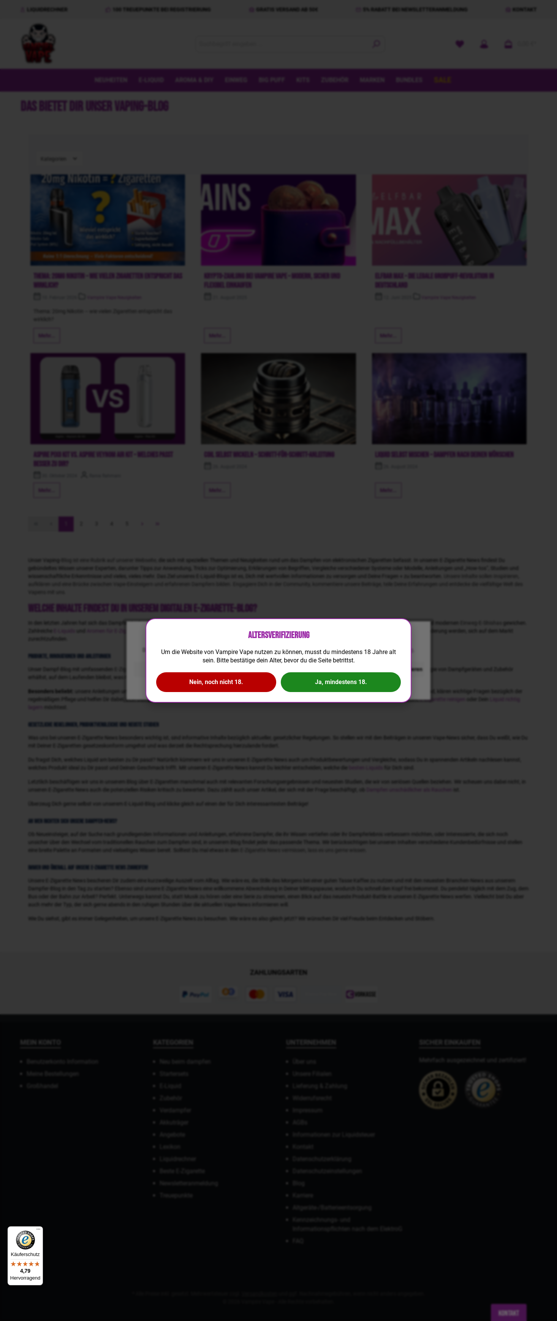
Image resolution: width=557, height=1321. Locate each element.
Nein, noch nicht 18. (216, 682)
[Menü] (38, 1230)
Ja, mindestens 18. (341, 682)
